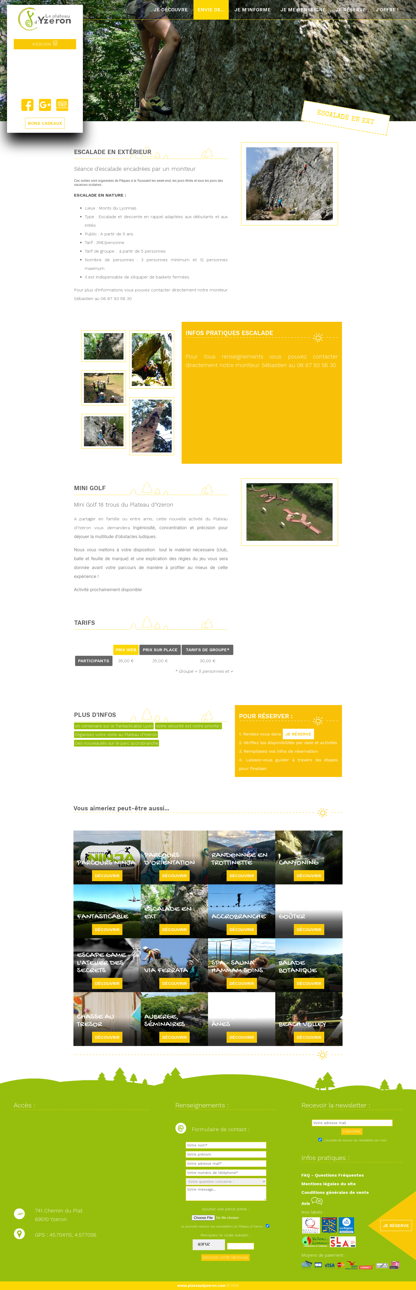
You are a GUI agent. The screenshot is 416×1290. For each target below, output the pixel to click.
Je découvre (171, 9)
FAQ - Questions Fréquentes (332, 1175)
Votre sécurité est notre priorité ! (188, 725)
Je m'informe (252, 9)
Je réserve (351, 9)
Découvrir (107, 875)
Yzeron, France (45, 74)
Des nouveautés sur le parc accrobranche (116, 743)
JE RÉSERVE (298, 734)
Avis (312, 1203)
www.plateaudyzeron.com (201, 1286)
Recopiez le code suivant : (225, 1235)
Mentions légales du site (328, 1183)
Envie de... (211, 9)
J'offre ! (387, 9)
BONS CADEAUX (45, 123)
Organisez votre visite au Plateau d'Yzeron (116, 734)
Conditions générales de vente (335, 1192)
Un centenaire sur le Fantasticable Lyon (114, 725)
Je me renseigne (303, 9)
